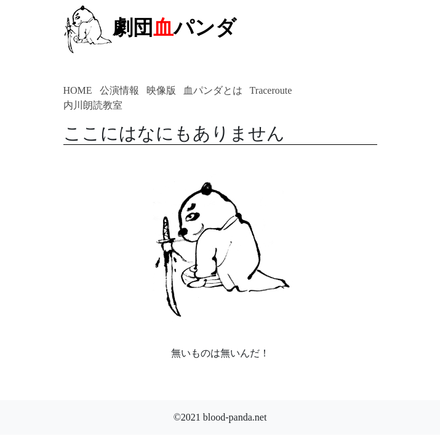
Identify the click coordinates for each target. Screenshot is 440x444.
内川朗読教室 (92, 105)
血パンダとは (212, 90)
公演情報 (119, 90)
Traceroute (271, 90)
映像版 (161, 90)
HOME (77, 90)
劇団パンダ (149, 27)
